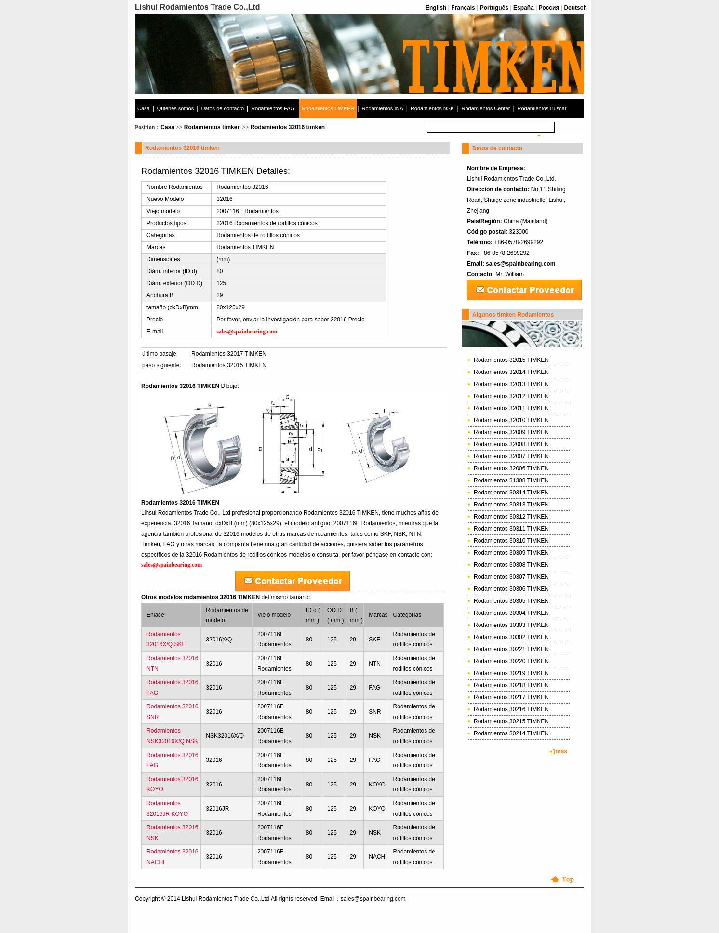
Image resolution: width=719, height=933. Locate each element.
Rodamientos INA (382, 108)
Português (494, 7)
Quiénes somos (175, 108)
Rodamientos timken (212, 127)
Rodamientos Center (486, 108)
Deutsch (575, 7)
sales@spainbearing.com (520, 263)
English (436, 7)
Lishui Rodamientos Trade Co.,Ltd (225, 898)
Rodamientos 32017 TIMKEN (228, 353)
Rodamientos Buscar (542, 108)
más (561, 751)
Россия (549, 7)
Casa (143, 108)
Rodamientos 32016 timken (287, 127)
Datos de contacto (222, 108)
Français (463, 7)
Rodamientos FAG (272, 108)
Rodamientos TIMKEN (328, 108)
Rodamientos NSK (432, 108)
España (523, 7)
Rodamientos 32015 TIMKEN (228, 365)
